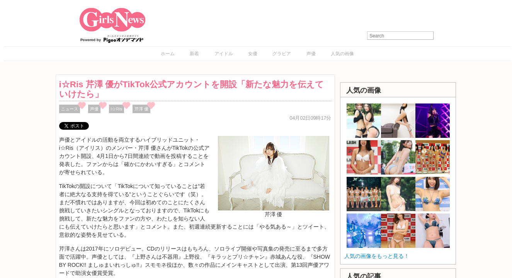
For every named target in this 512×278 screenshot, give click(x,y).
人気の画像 (342, 53)
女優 (252, 53)
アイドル (223, 53)
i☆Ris (116, 109)
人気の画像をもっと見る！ (376, 256)
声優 (311, 53)
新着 (194, 53)
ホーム (168, 53)
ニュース (69, 109)
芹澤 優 (141, 109)
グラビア (281, 53)
